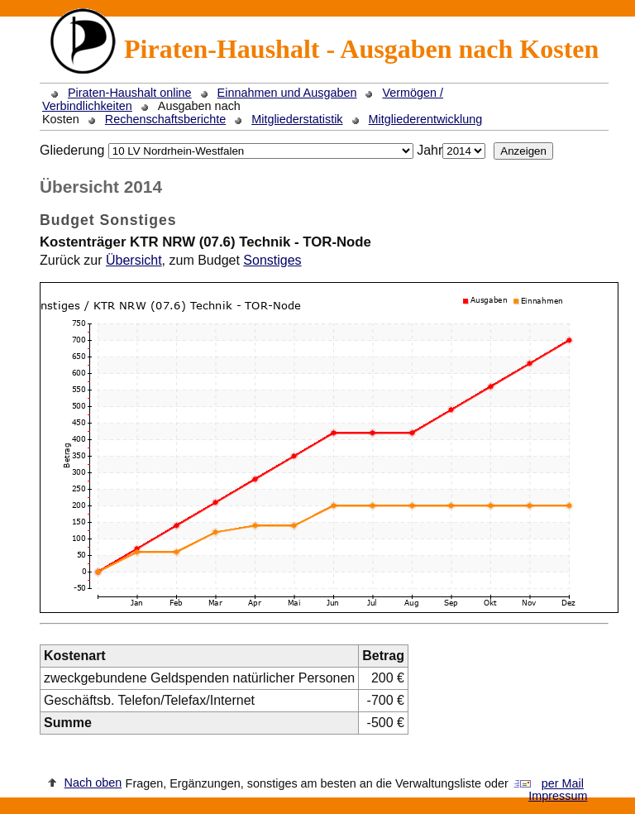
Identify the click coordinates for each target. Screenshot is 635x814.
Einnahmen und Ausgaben (287, 92)
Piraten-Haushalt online (130, 92)
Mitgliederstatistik (296, 119)
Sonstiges (272, 260)
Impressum (557, 795)
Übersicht (134, 260)
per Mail (563, 783)
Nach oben (93, 782)
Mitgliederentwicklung (426, 119)
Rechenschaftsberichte (165, 119)
